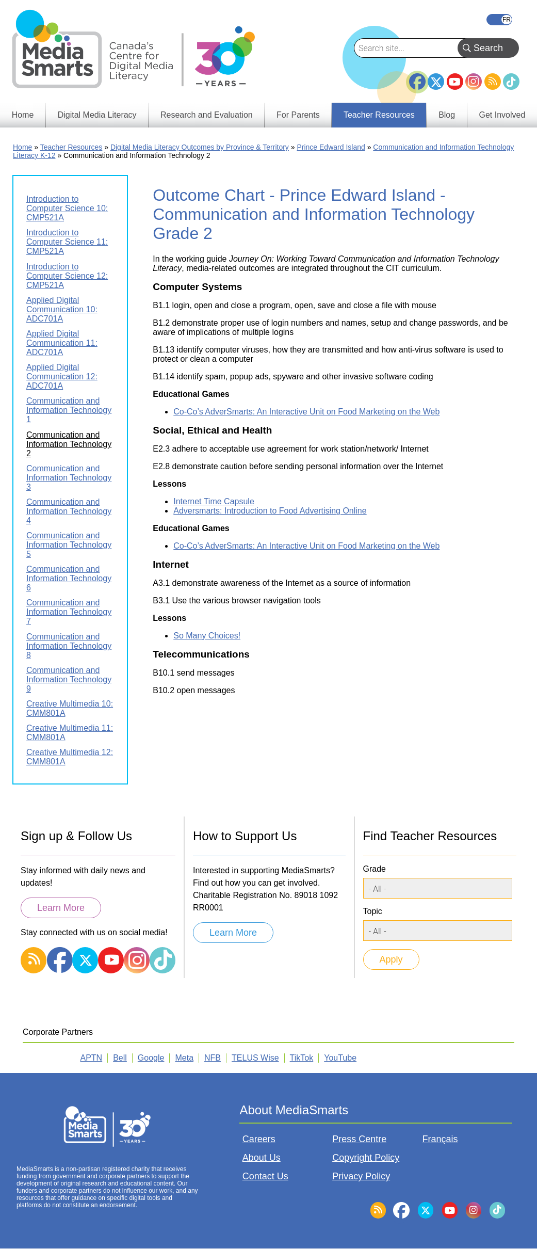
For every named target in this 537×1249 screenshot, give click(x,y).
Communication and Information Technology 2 (68, 444)
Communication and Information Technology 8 (68, 646)
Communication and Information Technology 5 (68, 544)
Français (499, 19)
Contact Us (265, 1176)
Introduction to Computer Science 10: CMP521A (67, 208)
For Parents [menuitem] (298, 114)
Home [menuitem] (23, 114)
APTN (91, 1057)
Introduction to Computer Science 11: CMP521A (67, 241)
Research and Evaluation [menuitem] (206, 114)
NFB (212, 1057)
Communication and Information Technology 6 (68, 578)
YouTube (455, 81)
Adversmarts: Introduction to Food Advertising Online (269, 510)
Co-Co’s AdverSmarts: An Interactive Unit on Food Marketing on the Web (306, 411)
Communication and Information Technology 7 (68, 612)
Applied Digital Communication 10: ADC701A (61, 309)
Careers (258, 1139)
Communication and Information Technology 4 (68, 511)
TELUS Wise (255, 1057)
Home (22, 147)
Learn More (61, 908)
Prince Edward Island (331, 147)
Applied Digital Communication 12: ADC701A (61, 376)
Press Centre (359, 1139)
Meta (184, 1057)
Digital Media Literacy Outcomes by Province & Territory (199, 147)
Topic (372, 911)
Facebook (417, 77)
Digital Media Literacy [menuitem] (97, 114)
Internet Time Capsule (213, 501)
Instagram (473, 81)
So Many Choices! (206, 635)
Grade (374, 868)
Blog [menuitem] (446, 114)
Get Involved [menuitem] (502, 114)
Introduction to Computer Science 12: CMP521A (67, 276)
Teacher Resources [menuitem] (379, 114)
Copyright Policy (365, 1157)
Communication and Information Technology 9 (68, 679)
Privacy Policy (361, 1176)
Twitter (436, 81)
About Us (261, 1157)
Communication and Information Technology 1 (68, 410)
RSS (492, 81)
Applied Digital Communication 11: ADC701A (61, 343)
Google (151, 1057)
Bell (120, 1057)
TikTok (511, 81)
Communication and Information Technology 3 (68, 477)
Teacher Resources (71, 147)
